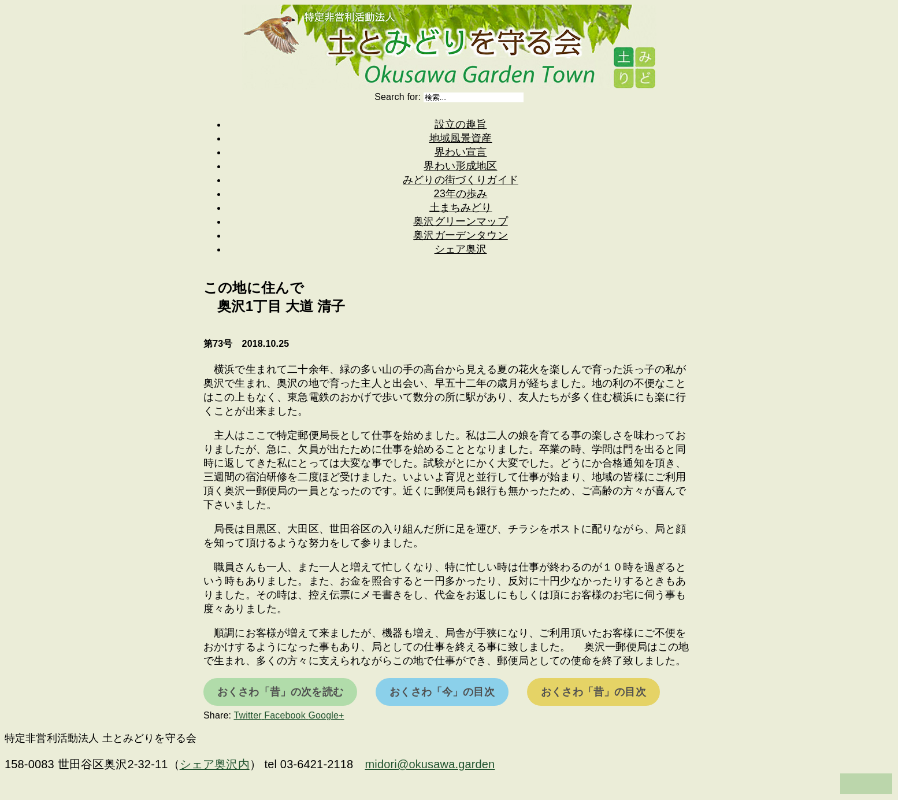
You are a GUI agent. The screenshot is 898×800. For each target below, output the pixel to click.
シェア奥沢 (461, 249)
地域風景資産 (460, 138)
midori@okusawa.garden (430, 764)
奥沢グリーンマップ (460, 221)
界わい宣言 (461, 152)
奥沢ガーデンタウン (460, 235)
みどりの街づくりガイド (460, 180)
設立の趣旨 (461, 124)
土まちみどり (460, 207)
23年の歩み (461, 193)
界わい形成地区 (460, 166)
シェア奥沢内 (215, 764)
